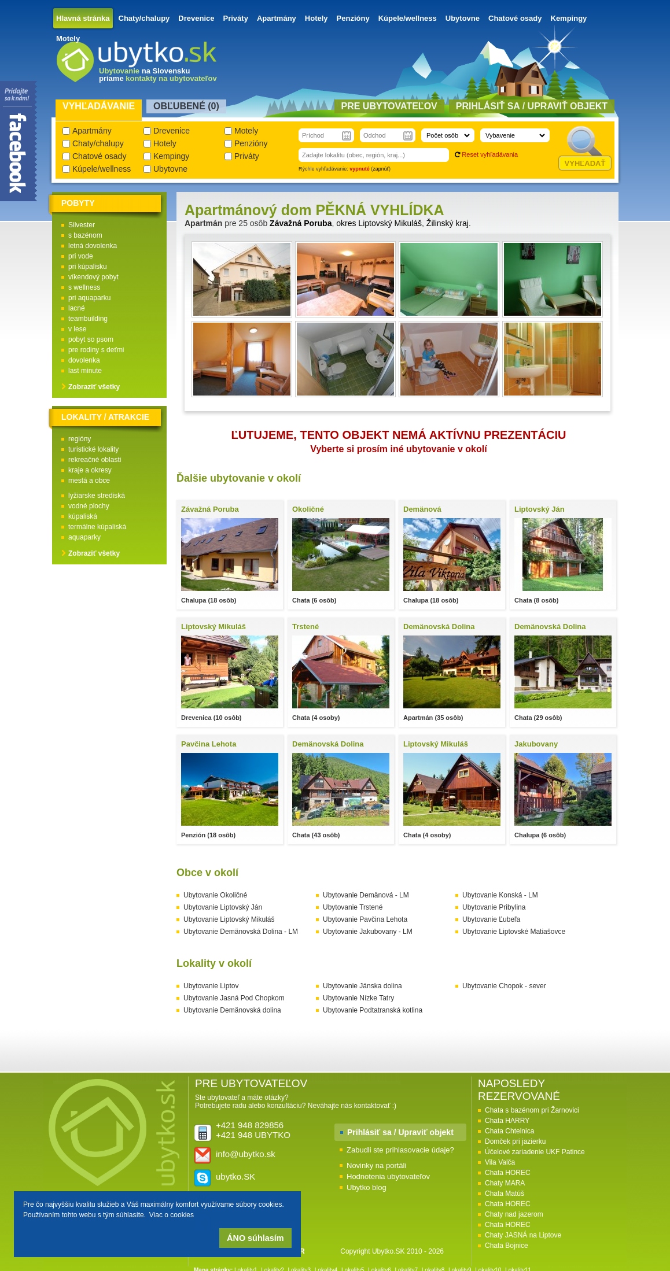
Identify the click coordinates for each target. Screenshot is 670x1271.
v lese (77, 329)
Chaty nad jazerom (514, 1214)
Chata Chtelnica (509, 1131)
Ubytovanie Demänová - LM (366, 895)
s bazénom (85, 235)
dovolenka (84, 360)
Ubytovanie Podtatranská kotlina (372, 1010)
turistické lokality (93, 449)
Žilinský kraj (447, 223)
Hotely (316, 18)
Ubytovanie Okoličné (215, 895)
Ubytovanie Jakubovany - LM (368, 932)
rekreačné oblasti (94, 460)
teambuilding (88, 319)
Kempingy (569, 18)
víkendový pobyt (93, 277)
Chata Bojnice (506, 1246)
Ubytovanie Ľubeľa (491, 919)
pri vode (80, 256)
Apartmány (276, 18)
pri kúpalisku (87, 267)
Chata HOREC (508, 1173)
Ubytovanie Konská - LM (500, 895)
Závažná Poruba (301, 223)
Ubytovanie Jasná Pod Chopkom (234, 998)
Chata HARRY (507, 1121)
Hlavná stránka (83, 18)
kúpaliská (82, 516)
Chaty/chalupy (144, 18)
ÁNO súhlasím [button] (255, 1238)
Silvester (81, 225)
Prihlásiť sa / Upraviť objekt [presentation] (532, 106)
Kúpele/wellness (407, 18)
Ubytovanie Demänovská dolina (232, 1010)
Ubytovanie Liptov (210, 986)
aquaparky (84, 537)
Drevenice (196, 18)
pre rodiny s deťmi (96, 350)
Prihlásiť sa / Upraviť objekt (400, 1132)
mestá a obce (89, 480)
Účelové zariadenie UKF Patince (535, 1152)
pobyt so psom (90, 339)
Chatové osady (515, 18)
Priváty (235, 18)
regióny (79, 439)
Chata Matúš (504, 1193)
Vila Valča (500, 1162)
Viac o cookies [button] (171, 1215)
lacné (76, 308)
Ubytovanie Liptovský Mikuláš (228, 919)
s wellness (84, 287)
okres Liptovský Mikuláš (379, 223)
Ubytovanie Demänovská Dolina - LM (240, 932)
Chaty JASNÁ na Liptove (523, 1235)
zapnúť (381, 169)
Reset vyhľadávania (490, 154)
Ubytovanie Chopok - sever (504, 986)
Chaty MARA (505, 1183)
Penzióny (353, 18)
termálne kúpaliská (97, 527)
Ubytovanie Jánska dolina (362, 986)
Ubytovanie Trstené (352, 907)
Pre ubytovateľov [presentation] (389, 106)
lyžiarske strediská (96, 496)
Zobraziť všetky (94, 387)
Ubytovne (463, 18)
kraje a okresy (90, 470)
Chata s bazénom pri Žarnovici (532, 1110)
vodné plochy (88, 506)
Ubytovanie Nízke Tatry (358, 998)
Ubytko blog (366, 1187)
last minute (85, 371)
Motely (68, 38)
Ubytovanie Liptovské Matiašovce (513, 932)
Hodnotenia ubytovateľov (388, 1176)
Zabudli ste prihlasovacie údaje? (400, 1150)
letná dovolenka (92, 246)
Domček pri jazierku (515, 1141)
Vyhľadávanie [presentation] (98, 106)
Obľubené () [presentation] (186, 106)
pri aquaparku (89, 298)
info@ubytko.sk (245, 1154)
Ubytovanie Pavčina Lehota (365, 919)
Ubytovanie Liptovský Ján (222, 907)
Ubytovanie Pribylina (493, 907)
